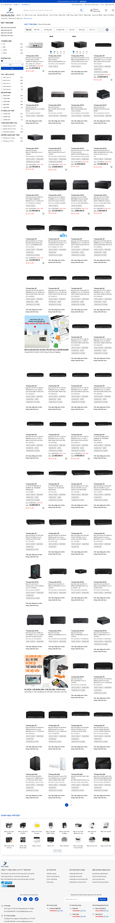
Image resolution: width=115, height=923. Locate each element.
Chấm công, (70, 15)
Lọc (12, 68)
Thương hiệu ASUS (32, 56)
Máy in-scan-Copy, (30, 15)
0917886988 (99, 916)
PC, (23, 15)
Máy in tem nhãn (109, 15)
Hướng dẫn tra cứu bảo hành (77, 882)
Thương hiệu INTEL (77, 56)
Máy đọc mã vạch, (43, 15)
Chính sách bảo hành (98, 879)
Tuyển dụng (50, 882)
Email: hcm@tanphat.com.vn (25, 921)
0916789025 (76, 916)
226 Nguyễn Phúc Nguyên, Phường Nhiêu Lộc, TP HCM (19, 918)
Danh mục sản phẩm (7, 15)
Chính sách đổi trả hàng (99, 876)
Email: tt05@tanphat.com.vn (25, 911)
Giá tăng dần (48, 30)
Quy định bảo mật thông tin (100, 873)
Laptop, (18, 15)
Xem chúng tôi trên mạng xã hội (29, 894)
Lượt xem (71, 30)
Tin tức (48, 879)
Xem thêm (57, 851)
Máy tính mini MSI (6, 33)
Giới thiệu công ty (51, 873)
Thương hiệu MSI (31, 774)
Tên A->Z (92, 30)
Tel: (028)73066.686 (9, 921)
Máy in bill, (62, 15)
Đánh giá (82, 30)
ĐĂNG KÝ (103, 899)
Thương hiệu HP (99, 56)
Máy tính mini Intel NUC (8, 27)
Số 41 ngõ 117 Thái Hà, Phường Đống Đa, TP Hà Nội (19, 908)
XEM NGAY (63, 1)
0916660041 (76, 911)
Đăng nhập (96, 11)
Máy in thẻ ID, (78, 15)
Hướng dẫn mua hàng (75, 876)
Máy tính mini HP (6, 30)
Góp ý (48, 876)
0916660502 (53, 911)
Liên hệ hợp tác (55, 876)
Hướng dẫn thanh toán (75, 873)
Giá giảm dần (60, 30)
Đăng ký (95, 9)
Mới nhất (36, 30)
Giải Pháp (54, 879)
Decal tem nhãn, (97, 15)
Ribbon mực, (87, 15)
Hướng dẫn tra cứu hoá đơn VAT (78, 879)
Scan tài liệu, (53, 15)
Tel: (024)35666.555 (9, 911)
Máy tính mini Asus (7, 35)
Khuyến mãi (109, 5)
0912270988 (99, 911)
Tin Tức (102, 4)
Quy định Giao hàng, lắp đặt (100, 882)
